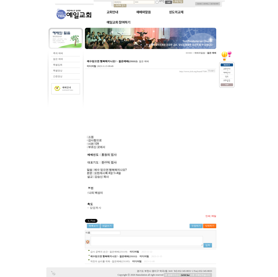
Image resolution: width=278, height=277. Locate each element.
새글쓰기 (107, 226)
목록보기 (93, 226)
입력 (207, 245)
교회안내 (112, 12)
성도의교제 (176, 12)
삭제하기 (209, 226)
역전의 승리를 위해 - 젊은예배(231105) (110, 261)
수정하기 (196, 226)
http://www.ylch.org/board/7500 (193, 71)
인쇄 (207, 216)
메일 (214, 216)
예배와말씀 (143, 12)
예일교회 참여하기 (118, 22)
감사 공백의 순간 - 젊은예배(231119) (108, 251)
